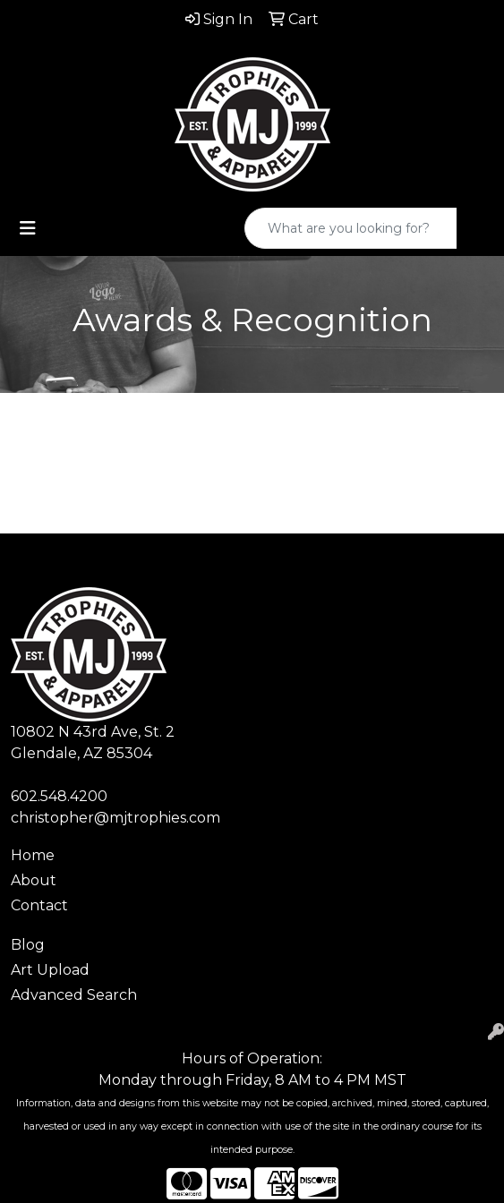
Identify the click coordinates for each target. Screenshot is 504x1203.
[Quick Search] (350, 228)
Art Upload (50, 969)
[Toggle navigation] (28, 228)
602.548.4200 (59, 796)
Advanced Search (74, 994)
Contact (39, 905)
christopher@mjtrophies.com (115, 817)
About (33, 880)
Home (33, 855)
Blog (28, 944)
